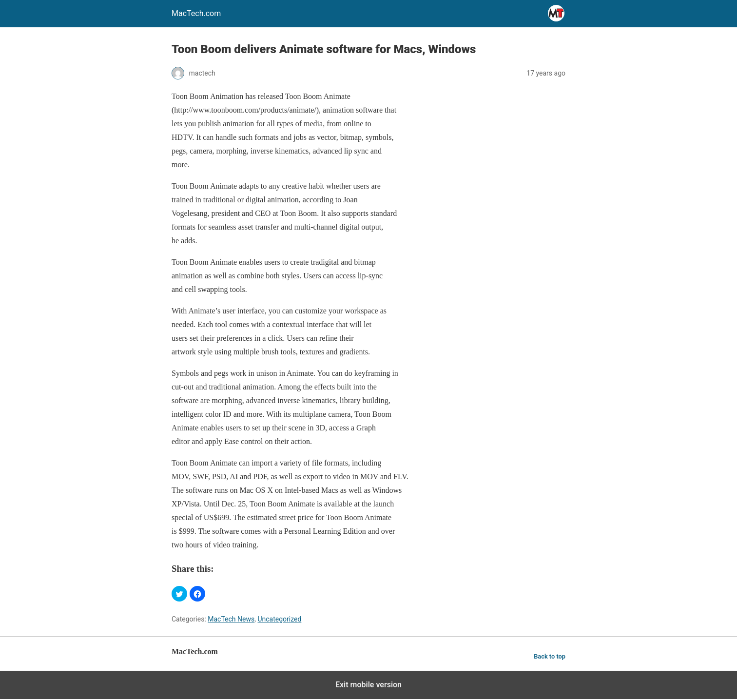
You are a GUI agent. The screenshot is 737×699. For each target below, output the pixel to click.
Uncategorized (279, 619)
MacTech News (231, 619)
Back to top (549, 656)
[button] (179, 594)
